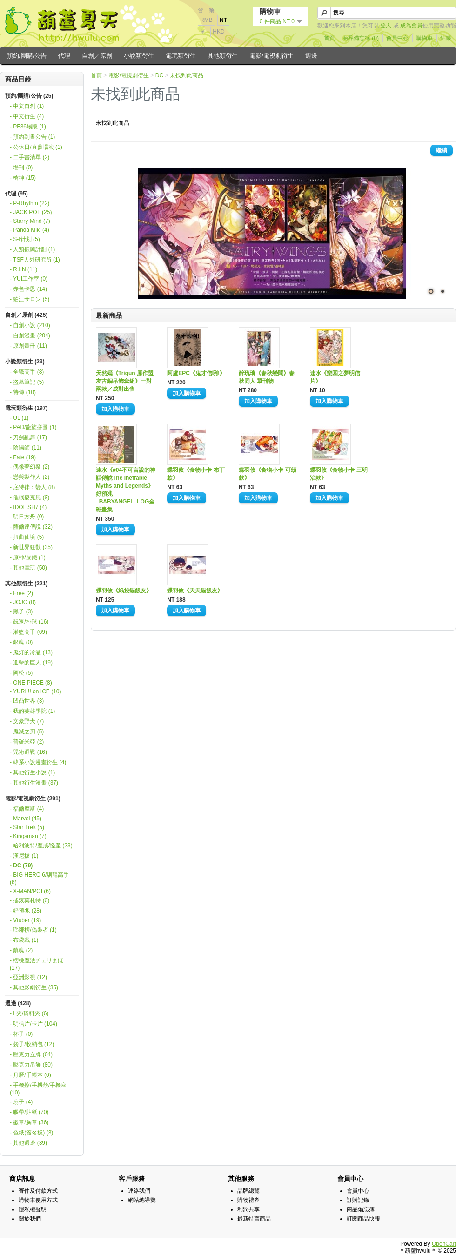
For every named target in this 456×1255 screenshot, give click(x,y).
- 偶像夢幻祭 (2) (29, 466)
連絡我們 (139, 1191)
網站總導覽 (142, 1200)
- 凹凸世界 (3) (27, 701)
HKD (218, 31)
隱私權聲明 (33, 1209)
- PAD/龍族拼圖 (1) (33, 427)
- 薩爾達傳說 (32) (31, 526)
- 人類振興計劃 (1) (32, 249)
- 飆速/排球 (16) (29, 621)
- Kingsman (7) (28, 836)
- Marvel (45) (25, 818)
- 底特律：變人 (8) (32, 487)
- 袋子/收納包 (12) (32, 1044)
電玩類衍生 (181, 55)
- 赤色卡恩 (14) (28, 289)
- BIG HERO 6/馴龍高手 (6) (39, 879)
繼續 (441, 150)
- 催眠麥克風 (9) (29, 497)
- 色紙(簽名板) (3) (31, 1132)
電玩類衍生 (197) (26, 408)
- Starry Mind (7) (30, 221)
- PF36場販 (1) (28, 126)
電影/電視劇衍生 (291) (32, 798)
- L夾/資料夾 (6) (29, 1013)
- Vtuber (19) (25, 920)
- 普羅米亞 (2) (27, 741)
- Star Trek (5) (27, 827)
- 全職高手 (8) (27, 372)
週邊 (311, 55)
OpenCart (444, 1244)
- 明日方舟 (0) (27, 516)
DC (159, 75)
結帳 (445, 38)
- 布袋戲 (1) (24, 940)
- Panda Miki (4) (29, 230)
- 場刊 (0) (21, 167)
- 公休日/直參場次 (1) (36, 147)
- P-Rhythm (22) (29, 203)
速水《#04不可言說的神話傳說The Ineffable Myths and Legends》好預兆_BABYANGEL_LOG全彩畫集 (125, 490)
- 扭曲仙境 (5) (27, 537)
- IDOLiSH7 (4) (28, 507)
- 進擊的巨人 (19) (31, 662)
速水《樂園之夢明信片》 (335, 377)
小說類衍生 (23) (25, 361)
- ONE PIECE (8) (31, 682)
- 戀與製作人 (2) (29, 477)
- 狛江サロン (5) (29, 299)
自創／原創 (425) (26, 315)
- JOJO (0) (23, 602)
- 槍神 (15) (23, 177)
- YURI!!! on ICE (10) (35, 691)
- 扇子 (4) (21, 1102)
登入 (385, 25)
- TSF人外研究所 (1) (35, 259)
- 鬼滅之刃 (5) (27, 731)
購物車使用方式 (38, 1200)
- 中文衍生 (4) (27, 116)
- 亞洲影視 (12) (28, 977)
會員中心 (397, 38)
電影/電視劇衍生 (271, 55)
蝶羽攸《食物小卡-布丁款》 (196, 474)
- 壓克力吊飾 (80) (31, 1064)
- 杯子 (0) (21, 1034)
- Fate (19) (23, 457)
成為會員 (411, 25)
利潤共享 (248, 1209)
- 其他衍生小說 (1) (32, 772)
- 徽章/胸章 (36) (29, 1122)
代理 (64, 55)
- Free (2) (21, 593)
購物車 (424, 38)
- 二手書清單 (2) (29, 157)
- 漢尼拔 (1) (24, 855)
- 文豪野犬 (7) (27, 721)
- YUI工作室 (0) (28, 278)
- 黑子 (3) (21, 611)
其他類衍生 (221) (26, 583)
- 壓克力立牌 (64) (31, 1054)
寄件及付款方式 (38, 1191)
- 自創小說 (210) (30, 325)
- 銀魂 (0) (21, 642)
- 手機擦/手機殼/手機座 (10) (38, 1089)
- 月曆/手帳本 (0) (30, 1075)
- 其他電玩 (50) (28, 567)
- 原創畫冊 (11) (28, 345)
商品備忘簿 (361, 1209)
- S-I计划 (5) (25, 239)
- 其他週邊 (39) (28, 1143)
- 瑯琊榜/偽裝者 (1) (33, 929)
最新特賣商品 (254, 1218)
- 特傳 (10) (23, 392)
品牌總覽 (248, 1191)
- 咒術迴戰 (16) (28, 752)
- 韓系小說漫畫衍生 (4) (38, 762)
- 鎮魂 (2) (21, 950)
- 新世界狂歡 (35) (31, 547)
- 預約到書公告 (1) (32, 137)
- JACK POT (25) (31, 212)
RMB (206, 20)
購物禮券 (248, 1200)
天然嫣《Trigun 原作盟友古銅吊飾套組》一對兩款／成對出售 (125, 381)
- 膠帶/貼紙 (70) (29, 1112)
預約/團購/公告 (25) (29, 96)
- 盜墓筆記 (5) (27, 382)
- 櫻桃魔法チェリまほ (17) (36, 964)
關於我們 (30, 1218)
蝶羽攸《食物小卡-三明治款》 (339, 474)
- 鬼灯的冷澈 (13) (31, 652)
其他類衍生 (223, 55)
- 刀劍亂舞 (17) (28, 437)
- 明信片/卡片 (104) (33, 1023)
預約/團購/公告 (27, 55)
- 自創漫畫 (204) (30, 335)
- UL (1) (19, 418)
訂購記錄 (358, 1200)
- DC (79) (21, 865)
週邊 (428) (18, 1003)
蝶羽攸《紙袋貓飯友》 (124, 590)
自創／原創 (97, 55)
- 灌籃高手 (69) (28, 632)
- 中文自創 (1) (27, 106)
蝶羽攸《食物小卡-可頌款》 (267, 474)
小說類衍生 (139, 55)
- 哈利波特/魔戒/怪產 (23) (41, 845)
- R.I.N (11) (23, 269)
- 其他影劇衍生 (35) (34, 987)
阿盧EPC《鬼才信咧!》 (196, 373)
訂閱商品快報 (363, 1218)
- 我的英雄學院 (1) (32, 711)
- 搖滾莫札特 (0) (29, 900)
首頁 (329, 38)
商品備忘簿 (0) (360, 38)
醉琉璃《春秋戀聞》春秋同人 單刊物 (267, 377)
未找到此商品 (186, 75)
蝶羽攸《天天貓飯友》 (195, 590)
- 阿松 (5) (21, 673)
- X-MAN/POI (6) (30, 891)
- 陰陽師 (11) (25, 447)
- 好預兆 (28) (25, 910)
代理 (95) (16, 193)
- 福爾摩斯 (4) (27, 808)
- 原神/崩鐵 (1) (28, 557)
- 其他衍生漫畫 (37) (34, 782)
